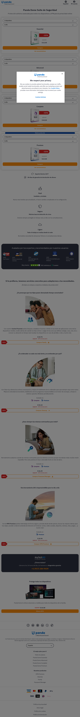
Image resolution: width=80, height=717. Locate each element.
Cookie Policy (55, 88)
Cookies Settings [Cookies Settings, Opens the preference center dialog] (40, 97)
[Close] (62, 74)
